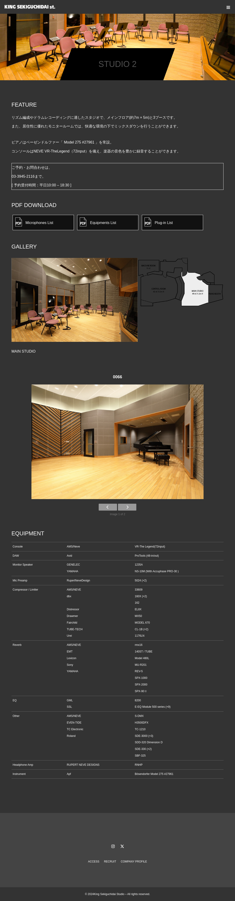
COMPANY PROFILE (134, 861)
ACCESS (93, 861)
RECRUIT (110, 861)
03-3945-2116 (23, 176)
